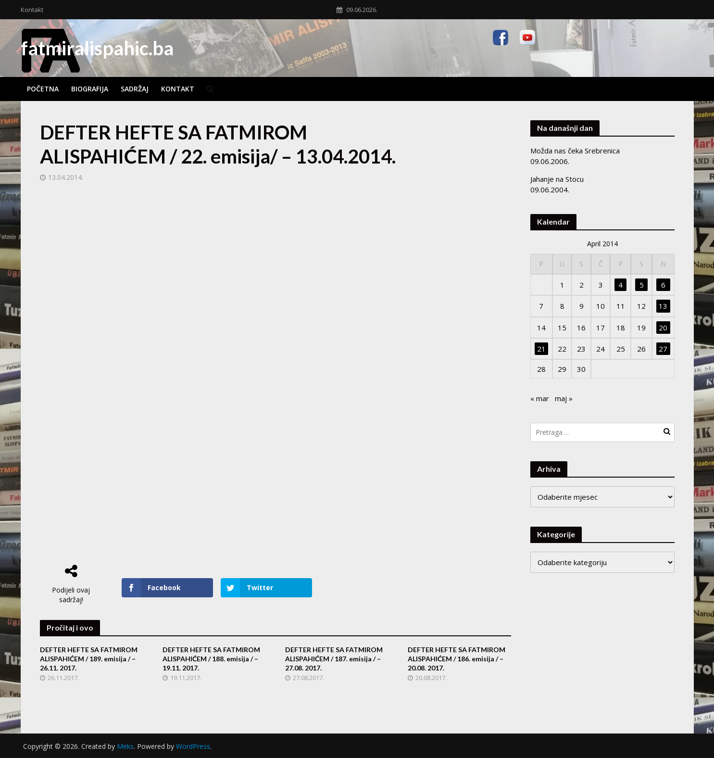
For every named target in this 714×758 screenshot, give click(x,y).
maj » (564, 398)
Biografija (89, 88)
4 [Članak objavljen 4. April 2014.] (620, 285)
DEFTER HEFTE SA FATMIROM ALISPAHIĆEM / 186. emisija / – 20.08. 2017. (456, 658)
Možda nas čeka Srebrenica (575, 150)
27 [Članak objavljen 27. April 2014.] (663, 349)
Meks (125, 746)
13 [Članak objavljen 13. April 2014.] (663, 306)
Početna (43, 88)
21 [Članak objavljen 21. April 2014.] (541, 349)
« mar (539, 398)
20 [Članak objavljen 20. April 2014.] (663, 327)
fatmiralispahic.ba (97, 48)
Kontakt (32, 9)
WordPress (193, 746)
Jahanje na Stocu (557, 179)
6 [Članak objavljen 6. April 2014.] (663, 285)
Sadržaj (135, 88)
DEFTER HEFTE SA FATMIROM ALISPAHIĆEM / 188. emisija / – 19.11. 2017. (211, 658)
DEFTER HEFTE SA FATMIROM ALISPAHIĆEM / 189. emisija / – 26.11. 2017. (89, 658)
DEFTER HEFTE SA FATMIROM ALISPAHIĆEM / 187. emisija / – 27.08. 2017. (334, 658)
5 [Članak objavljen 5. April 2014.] (641, 285)
